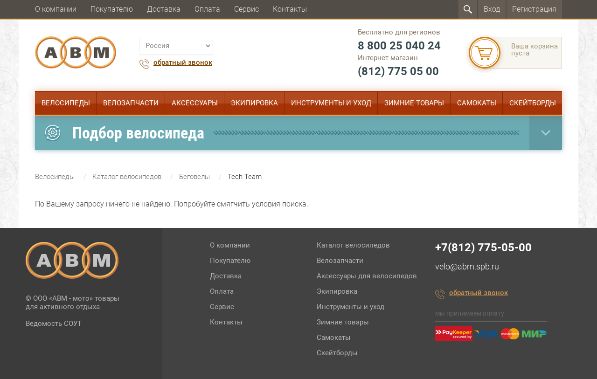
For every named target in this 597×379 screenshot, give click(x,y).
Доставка (163, 9)
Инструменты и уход (331, 103)
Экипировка (254, 103)
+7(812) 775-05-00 (483, 247)
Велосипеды (66, 103)
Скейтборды (532, 103)
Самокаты (476, 103)
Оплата (207, 9)
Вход (492, 9)
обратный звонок (182, 63)
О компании (55, 9)
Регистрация (534, 9)
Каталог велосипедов (353, 245)
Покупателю (111, 9)
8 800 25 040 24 (399, 45)
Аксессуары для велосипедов (367, 276)
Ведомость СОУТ (54, 323)
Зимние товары (414, 103)
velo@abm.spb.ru (467, 266)
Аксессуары (195, 103)
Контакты (290, 9)
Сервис (246, 9)
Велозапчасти (131, 103)
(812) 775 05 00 (398, 71)
